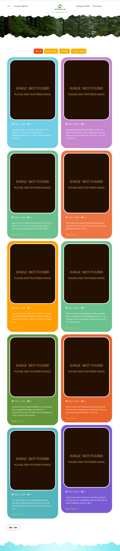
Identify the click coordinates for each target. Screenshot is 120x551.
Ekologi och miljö (51, 51)
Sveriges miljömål (79, 51)
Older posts (13, 527)
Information (64, 51)
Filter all (38, 51)
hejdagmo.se (60, 12)
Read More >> (18, 144)
